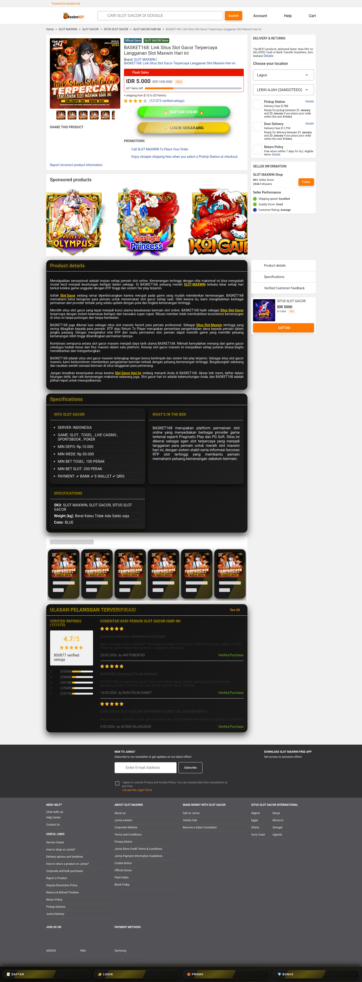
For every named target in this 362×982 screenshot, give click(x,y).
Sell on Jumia (191, 813)
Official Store (133, 40)
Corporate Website (126, 827)
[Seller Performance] (284, 192)
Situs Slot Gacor (232, 294)
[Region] (283, 75)
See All (237, 594)
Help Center (53, 817)
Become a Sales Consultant (200, 827)
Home (50, 29)
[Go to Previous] (52, 115)
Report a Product (56, 878)
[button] (241, 41)
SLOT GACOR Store (156, 40)
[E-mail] (146, 767)
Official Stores (123, 870)
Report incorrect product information (76, 149)
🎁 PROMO (195, 974)
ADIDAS (51, 950)
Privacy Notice (123, 841)
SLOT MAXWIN (68, 29)
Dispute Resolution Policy (61, 885)
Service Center (55, 842)
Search (233, 16)
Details (269, 56)
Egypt (254, 820)
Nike (83, 950)
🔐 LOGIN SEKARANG (214, 112)
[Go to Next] (117, 115)
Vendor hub (190, 820)
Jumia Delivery (55, 914)
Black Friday (122, 884)
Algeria (255, 813)
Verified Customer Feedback (280, 272)
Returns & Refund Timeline (62, 892)
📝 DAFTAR (139, 974)
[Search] (164, 15)
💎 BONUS (224, 974)
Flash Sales (122, 877)
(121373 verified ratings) (166, 101)
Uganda (277, 834)
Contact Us (53, 824)
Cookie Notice (123, 863)
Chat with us (54, 812)
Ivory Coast (258, 834)
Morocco (278, 820)
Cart (309, 15)
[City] (283, 89)
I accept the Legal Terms (137, 790)
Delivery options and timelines (64, 856)
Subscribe (190, 767)
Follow (306, 182)
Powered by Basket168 (63, 4)
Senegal (278, 827)
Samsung (120, 950)
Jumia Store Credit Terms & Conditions (138, 849)
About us (120, 813)
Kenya (276, 813)
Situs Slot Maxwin (209, 309)
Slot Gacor (67, 279)
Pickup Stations (55, 906)
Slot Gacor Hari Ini (128, 357)
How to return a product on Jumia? (67, 864)
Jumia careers (123, 820)
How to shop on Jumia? (60, 849)
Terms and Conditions (128, 834)
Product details (270, 249)
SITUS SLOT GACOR (116, 29)
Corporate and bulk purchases (64, 871)
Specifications (269, 261)
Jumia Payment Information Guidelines (138, 856)
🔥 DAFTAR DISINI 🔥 (154, 112)
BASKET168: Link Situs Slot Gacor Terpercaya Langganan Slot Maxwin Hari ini (179, 63)
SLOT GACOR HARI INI (147, 29)
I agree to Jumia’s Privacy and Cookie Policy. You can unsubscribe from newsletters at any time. (174, 784)
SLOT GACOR (90, 29)
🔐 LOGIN (167, 974)
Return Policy (54, 899)
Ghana (255, 827)
